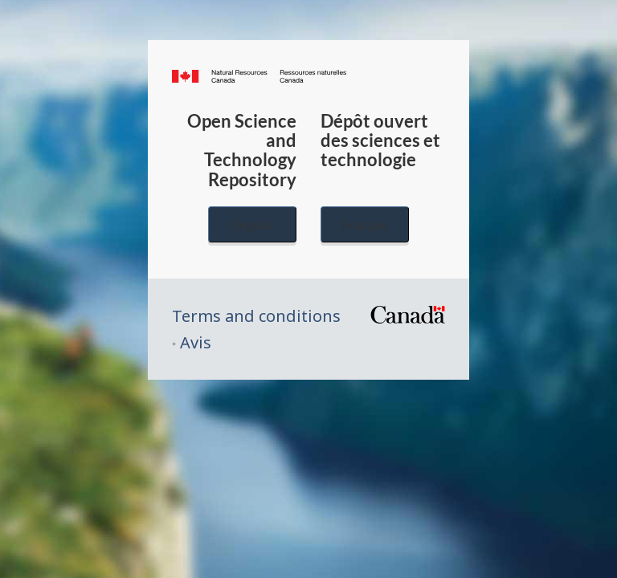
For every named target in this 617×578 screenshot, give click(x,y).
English (252, 224)
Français (364, 224)
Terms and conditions (256, 316)
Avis (195, 342)
